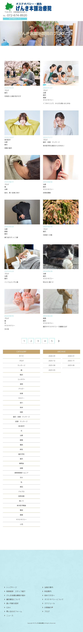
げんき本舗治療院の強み (15, 595)
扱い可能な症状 (12, 603)
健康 (21, 515)
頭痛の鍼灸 (8, 148)
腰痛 (21, 440)
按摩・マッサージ (21, 421)
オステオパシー (21, 519)
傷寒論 (21, 463)
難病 (21, 445)
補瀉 (21, 487)
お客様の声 (48, 607)
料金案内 (47, 591)
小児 (21, 524)
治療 (21, 435)
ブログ (21, 361)
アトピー (21, 389)
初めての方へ (49, 595)
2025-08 (52, 365)
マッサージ (21, 365)
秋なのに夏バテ (48, 282)
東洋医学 (21, 426)
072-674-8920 (17, 15)
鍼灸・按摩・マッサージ (21, 417)
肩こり (21, 501)
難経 (21, 510)
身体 (21, 407)
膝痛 (21, 468)
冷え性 (6, 329)
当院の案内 (48, 587)
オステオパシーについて (53, 599)
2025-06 (71, 365)
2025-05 (52, 370)
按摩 (21, 393)
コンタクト (21, 379)
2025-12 (52, 361)
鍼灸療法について (13, 599)
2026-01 (71, 356)
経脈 (21, 412)
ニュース (9, 615)
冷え (21, 477)
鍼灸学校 (21, 454)
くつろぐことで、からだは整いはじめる (56, 103)
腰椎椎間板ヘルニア (21, 473)
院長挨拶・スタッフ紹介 (15, 591)
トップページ (11, 587)
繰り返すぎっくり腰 (11, 237)
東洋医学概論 (21, 505)
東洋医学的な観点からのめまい (53, 146)
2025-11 (71, 361)
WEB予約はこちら (15, 19)
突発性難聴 (47, 193)
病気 (21, 449)
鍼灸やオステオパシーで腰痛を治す (55, 327)
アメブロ (21, 491)
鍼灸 (21, 459)
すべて (21, 356)
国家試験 (21, 496)
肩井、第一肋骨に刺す (12, 193)
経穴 (21, 403)
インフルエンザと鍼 (11, 282)
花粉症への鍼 (47, 235)
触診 (21, 375)
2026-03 (52, 356)
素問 (21, 384)
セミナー (21, 398)
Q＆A (8, 607)
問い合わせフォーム (14, 611)
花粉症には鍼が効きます (12, 96)
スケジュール (49, 603)
